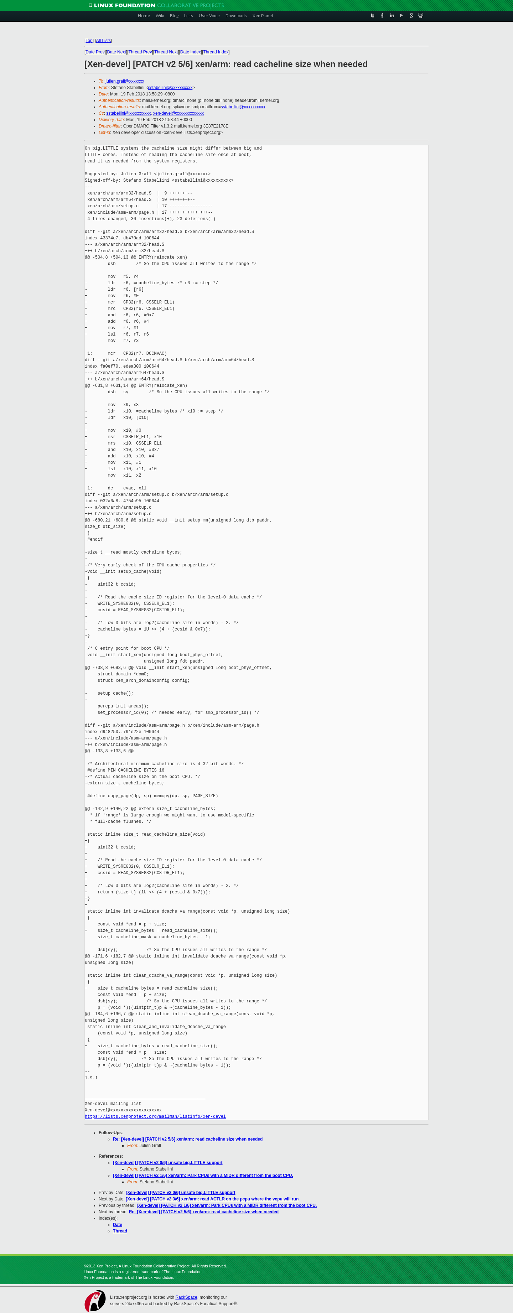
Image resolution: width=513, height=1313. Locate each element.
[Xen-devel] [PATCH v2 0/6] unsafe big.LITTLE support (168, 1162)
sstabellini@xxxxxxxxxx (170, 87)
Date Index (190, 52)
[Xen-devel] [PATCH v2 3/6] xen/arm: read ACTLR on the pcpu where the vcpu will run (212, 1199)
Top (89, 40)
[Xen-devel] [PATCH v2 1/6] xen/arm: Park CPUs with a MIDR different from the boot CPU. (203, 1175)
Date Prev (95, 52)
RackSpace (186, 1297)
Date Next (116, 52)
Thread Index (216, 52)
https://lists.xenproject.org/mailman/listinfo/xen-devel (155, 1117)
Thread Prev (140, 52)
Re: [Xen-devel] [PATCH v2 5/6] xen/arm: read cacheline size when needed (188, 1139)
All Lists (103, 40)
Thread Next (166, 52)
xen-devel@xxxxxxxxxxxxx (178, 113)
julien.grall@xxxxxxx (125, 81)
